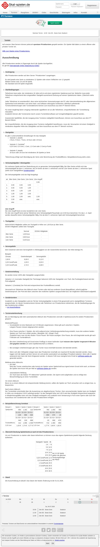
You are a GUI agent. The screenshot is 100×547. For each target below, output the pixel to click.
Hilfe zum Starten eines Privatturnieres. (16, 51)
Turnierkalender (58, 523)
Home (5, 12)
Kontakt (84, 12)
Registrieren (92, 5)
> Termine (5, 496)
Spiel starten (54, 23)
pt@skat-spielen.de (85, 356)
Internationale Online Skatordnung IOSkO (24, 66)
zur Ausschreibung (13, 307)
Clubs (44, 12)
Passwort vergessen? (77, 6)
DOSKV (35, 12)
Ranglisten (25, 12)
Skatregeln (66, 12)
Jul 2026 (8, 499)
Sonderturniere (29, 170)
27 (8, 502)
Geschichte (54, 12)
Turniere (14, 12)
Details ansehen (60, 540)
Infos (75, 12)
